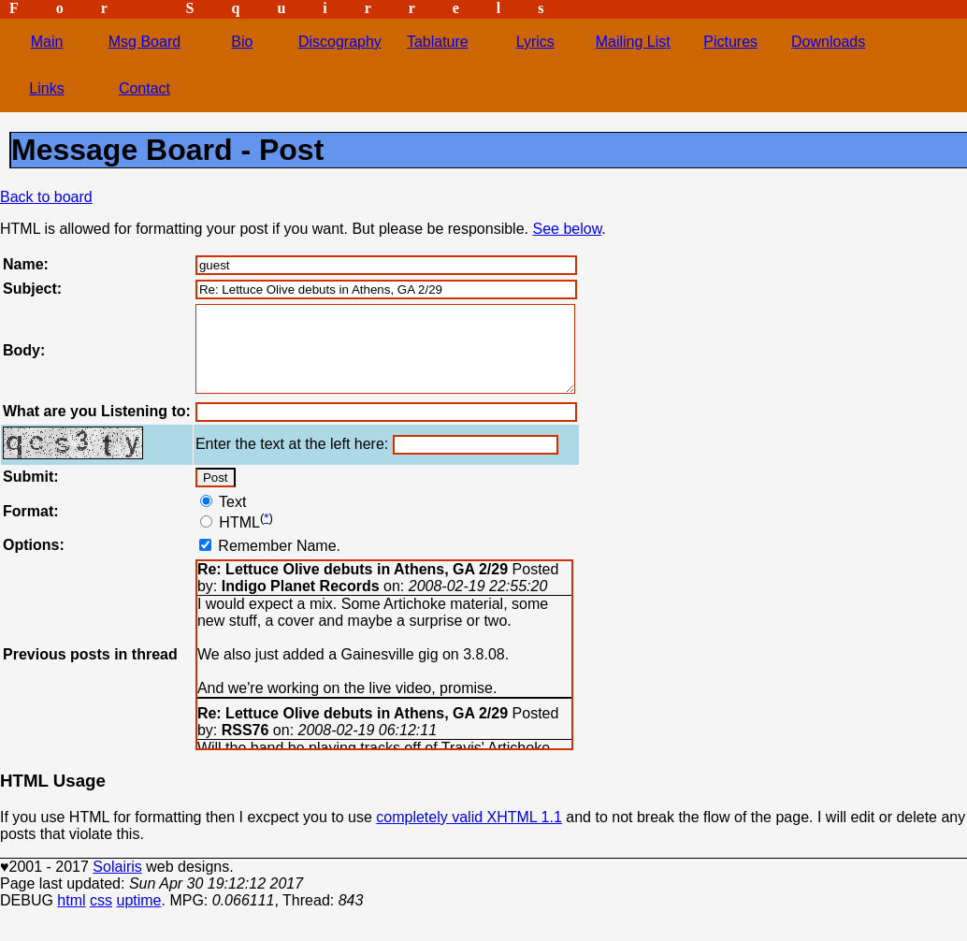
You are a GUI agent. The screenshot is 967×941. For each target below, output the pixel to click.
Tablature (438, 42)
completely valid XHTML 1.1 (469, 834)
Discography (340, 42)
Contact (144, 88)
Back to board (46, 197)
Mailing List (633, 42)
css (101, 917)
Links (46, 88)
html (71, 917)
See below (566, 229)
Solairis (117, 883)
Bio (242, 42)
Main (47, 42)
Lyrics (535, 42)
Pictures (730, 42)
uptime (138, 917)
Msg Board (144, 42)
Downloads (828, 42)
